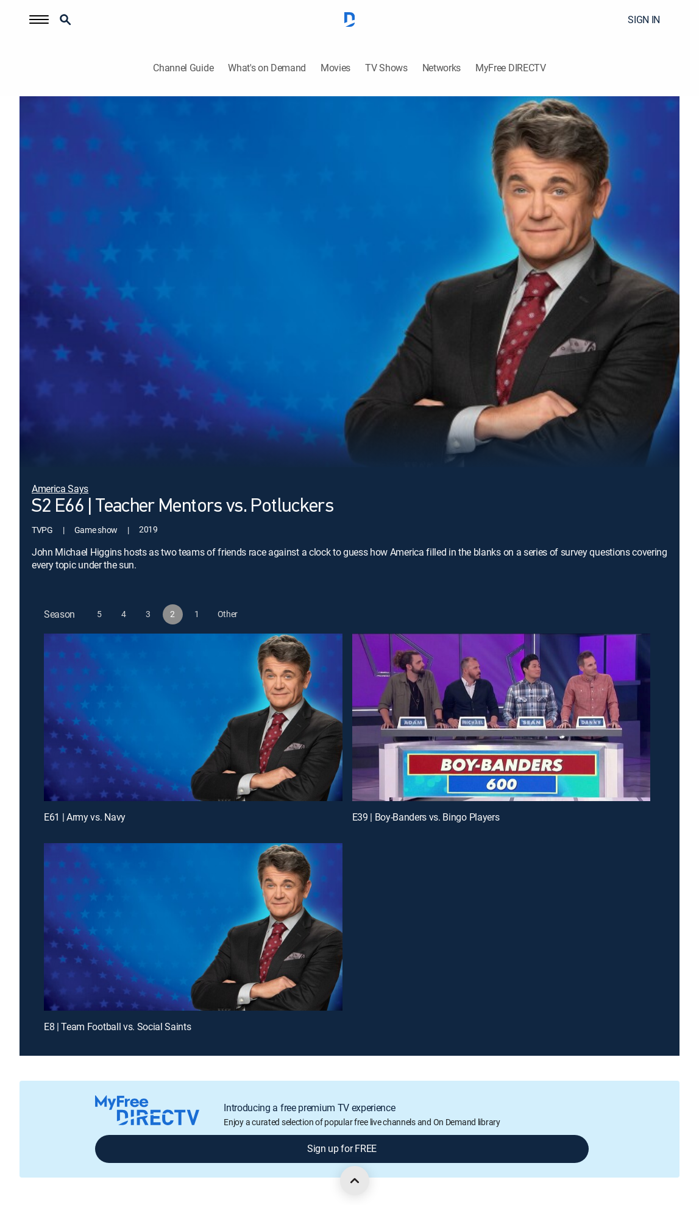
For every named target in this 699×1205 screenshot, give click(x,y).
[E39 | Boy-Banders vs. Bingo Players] (501, 717)
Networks (441, 68)
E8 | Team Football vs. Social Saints (117, 1026)
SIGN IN (644, 19)
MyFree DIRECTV (510, 68)
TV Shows (386, 68)
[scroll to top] (354, 1180)
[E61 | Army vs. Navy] (193, 717)
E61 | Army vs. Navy (85, 817)
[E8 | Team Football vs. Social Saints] (193, 927)
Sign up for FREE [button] (342, 1148)
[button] (39, 19)
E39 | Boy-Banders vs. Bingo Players (426, 817)
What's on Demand (267, 68)
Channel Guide (183, 68)
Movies (335, 68)
